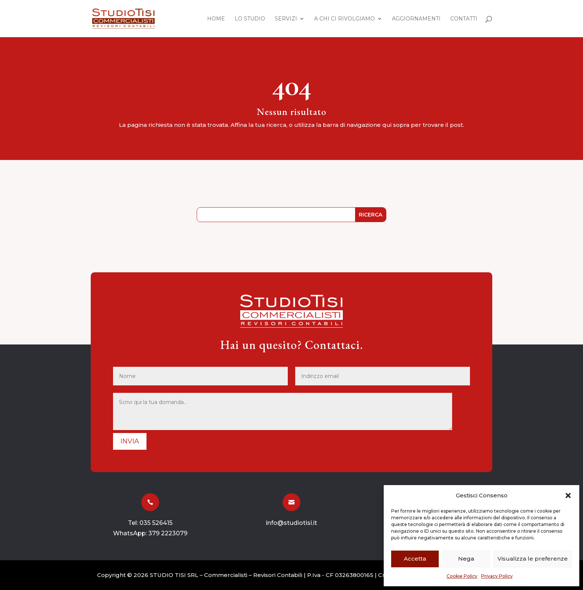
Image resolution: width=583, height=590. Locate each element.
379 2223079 (167, 533)
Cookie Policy (462, 576)
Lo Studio (250, 19)
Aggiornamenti (416, 19)
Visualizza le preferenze (532, 558)
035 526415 (156, 522)
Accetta (415, 558)
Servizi (286, 19)
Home (216, 19)
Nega (466, 558)
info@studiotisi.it (291, 522)
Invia (129, 441)
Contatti (463, 19)
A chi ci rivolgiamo (344, 19)
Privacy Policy (497, 576)
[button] (568, 495)
